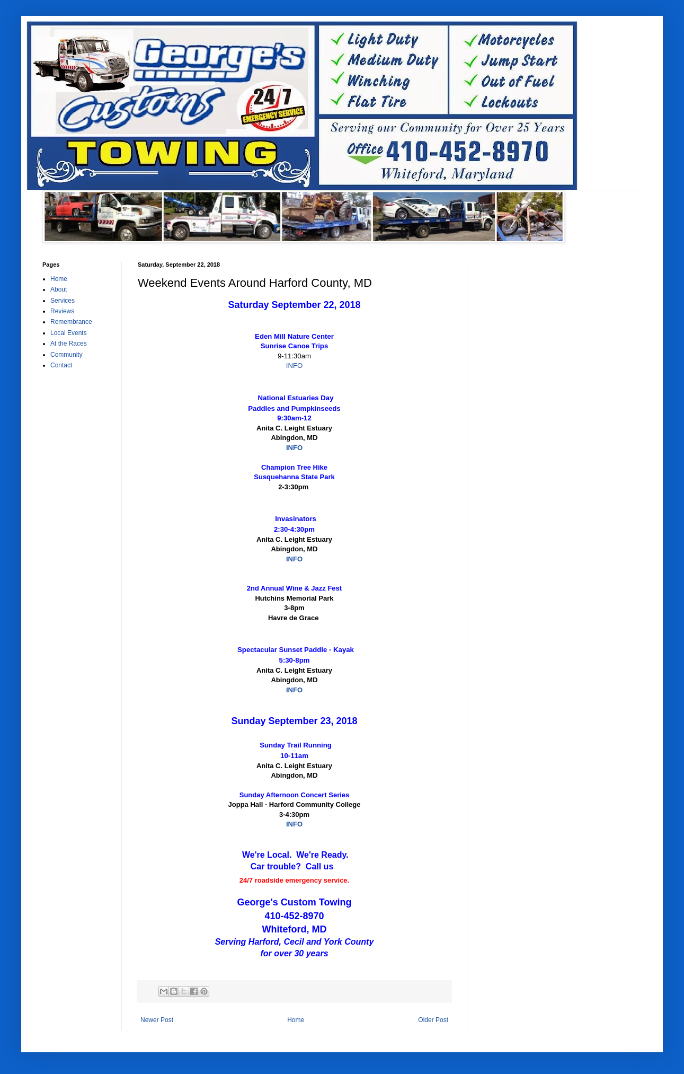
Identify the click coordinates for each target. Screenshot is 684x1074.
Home (295, 1020)
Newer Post (156, 1020)
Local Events (68, 333)
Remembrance (71, 321)
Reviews (62, 311)
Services (62, 300)
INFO (294, 365)
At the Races (68, 343)
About (58, 289)
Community (66, 354)
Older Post (433, 1020)
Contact (61, 365)
